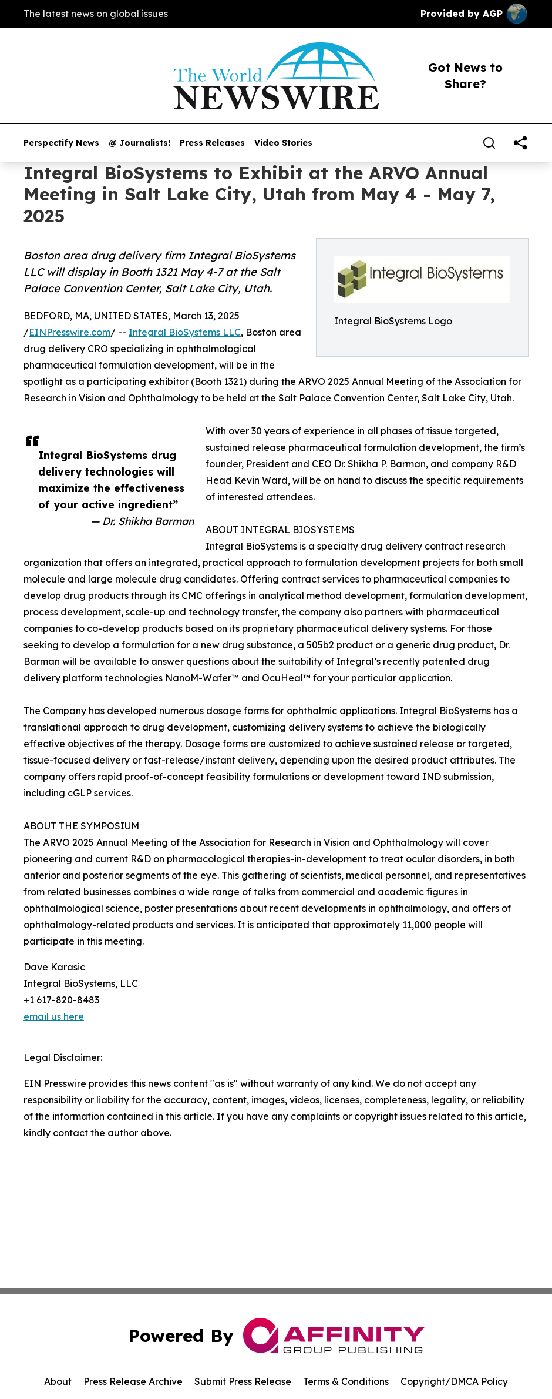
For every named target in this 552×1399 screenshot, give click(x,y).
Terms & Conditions (346, 1381)
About (58, 1381)
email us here (53, 1016)
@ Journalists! (139, 143)
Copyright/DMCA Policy (454, 1381)
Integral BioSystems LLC (185, 332)
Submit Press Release (242, 1381)
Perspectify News (61, 143)
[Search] (489, 142)
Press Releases (212, 143)
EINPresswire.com (69, 332)
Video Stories (283, 143)
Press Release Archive (133, 1381)
